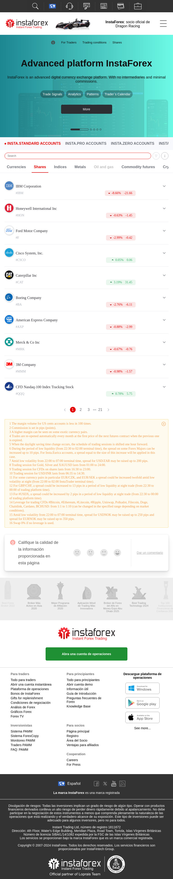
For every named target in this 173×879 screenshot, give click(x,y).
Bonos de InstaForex (25, 693)
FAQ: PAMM (19, 749)
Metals (80, 167)
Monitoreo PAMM (23, 740)
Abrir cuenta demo (80, 684)
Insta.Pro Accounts (85, 143)
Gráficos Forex (21, 712)
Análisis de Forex (23, 707)
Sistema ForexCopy (25, 736)
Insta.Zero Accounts (132, 143)
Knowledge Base (78, 706)
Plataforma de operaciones (30, 689)
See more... (142, 728)
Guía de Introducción (81, 693)
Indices (60, 167)
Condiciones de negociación (31, 702)
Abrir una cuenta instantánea (31, 684)
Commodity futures (138, 167)
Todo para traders (23, 680)
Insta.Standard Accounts (34, 143)
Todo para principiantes (83, 680)
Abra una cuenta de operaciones (86, 654)
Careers (72, 760)
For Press (73, 764)
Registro (72, 736)
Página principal (78, 731)
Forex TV (17, 716)
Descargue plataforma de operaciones (142, 675)
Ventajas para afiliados (83, 745)
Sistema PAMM (21, 731)
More (86, 109)
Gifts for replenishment (27, 698)
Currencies (16, 167)
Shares (40, 167)
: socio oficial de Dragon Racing (128, 24)
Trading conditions (95, 42)
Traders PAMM (21, 745)
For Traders (68, 42)
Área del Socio (77, 740)
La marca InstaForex (68, 793)
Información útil (77, 689)
